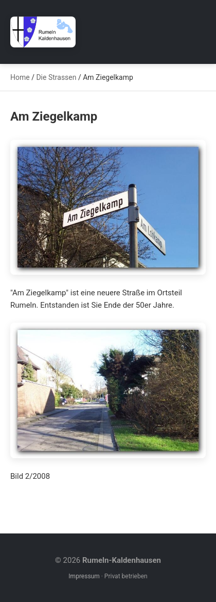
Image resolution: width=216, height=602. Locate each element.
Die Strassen (56, 77)
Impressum (83, 576)
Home (20, 77)
